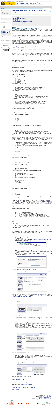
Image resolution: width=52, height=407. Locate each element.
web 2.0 (3, 17)
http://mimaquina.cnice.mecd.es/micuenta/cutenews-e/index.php (41, 239)
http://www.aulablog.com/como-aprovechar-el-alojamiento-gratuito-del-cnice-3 (23, 46)
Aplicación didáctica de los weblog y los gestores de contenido (22, 22)
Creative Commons (48, 396)
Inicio (2, 1)
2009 (3, 27)
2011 (3, 25)
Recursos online (4, 16)
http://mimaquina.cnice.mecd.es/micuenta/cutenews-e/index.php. (22, 296)
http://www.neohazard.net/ (47, 201)
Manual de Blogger (15, 19)
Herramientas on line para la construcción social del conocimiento (22, 21)
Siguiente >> (18, 389)
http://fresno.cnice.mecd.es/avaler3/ (26, 384)
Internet (13, 1)
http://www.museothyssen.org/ (36, 107)
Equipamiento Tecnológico (7, 1)
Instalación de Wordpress (16, 20)
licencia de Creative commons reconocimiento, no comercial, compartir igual (5, 47)
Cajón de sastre (21, 1)
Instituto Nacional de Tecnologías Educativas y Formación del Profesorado (41, 398)
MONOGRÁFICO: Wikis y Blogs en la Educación (19, 18)
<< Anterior (13, 389)
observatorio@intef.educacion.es (47, 397)
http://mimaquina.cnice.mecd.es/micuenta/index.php (38, 294)
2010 (3, 26)
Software (17, 1)
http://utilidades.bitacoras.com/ (16, 201)
